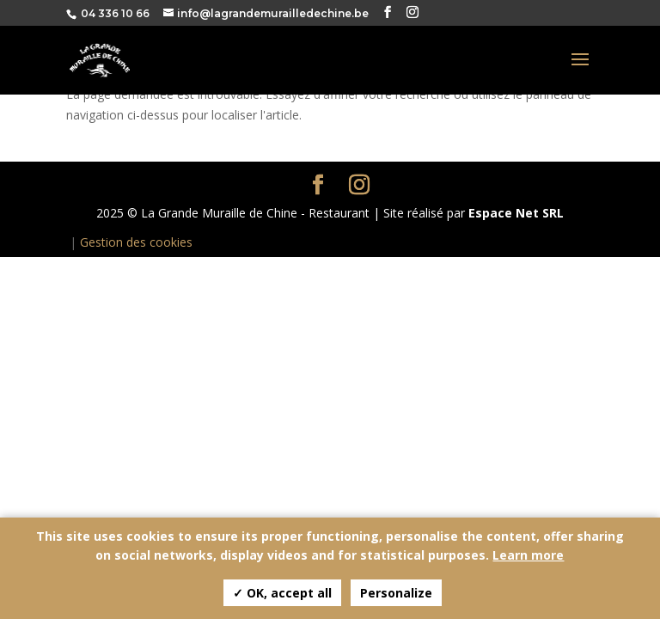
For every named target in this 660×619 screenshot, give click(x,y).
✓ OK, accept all (282, 593)
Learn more (528, 555)
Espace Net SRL (516, 213)
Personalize (396, 593)
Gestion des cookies (136, 242)
